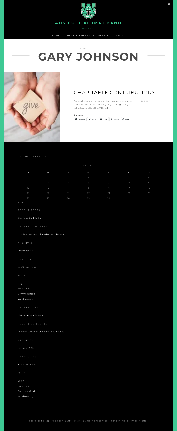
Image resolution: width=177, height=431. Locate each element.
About (120, 35)
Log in (21, 283)
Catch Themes (139, 421)
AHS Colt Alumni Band (88, 23)
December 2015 (26, 250)
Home (56, 35)
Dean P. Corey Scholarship (88, 35)
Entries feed (24, 288)
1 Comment (145, 101)
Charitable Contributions (114, 92)
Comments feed (26, 294)
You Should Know (27, 267)
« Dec (20, 202)
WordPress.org (25, 299)
